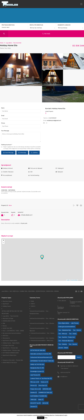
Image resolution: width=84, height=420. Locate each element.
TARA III (33, 306)
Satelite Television (8, 172)
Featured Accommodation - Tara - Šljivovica (39, 329)
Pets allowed (62, 300)
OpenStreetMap (74, 280)
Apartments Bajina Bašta (10, 340)
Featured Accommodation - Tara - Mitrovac (42, 318)
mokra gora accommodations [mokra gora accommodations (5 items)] (66, 326)
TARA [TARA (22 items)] (33, 399)
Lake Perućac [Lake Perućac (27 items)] (75, 323)
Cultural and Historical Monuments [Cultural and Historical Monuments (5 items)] (41, 357)
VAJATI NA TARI (7, 328)
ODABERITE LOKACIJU (64, 25)
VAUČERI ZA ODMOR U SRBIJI (76, 302)
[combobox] (42, 28)
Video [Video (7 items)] (40, 399)
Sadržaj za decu (75, 306)
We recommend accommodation (12, 333)
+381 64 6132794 (65, 372)
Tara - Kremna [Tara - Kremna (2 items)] (77, 330)
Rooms (5, 326)
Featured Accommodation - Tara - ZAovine (42, 323)
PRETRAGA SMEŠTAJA (8, 25)
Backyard (60, 172)
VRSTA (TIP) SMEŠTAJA (36, 25)
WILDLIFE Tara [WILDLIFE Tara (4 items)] (35, 403)
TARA (32, 301)
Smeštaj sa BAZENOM (61, 308)
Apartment (6, 303)
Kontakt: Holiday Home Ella (55, 108)
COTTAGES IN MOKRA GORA (11, 353)
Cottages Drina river (8, 345)
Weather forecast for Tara (64, 313)
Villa (4, 323)
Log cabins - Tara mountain (13, 43)
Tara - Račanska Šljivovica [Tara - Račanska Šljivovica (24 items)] (65, 340)
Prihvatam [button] (40, 417)
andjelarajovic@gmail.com (54, 120)
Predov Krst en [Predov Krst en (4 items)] (35, 389)
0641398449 (52, 118)
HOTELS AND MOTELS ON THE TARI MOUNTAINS (12, 312)
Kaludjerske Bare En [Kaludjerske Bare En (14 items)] (37, 368)
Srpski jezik (24, 223)
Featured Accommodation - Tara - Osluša (42, 333)
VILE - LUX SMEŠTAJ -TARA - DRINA (13, 330)
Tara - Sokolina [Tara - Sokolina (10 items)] (62, 344)
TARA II (33, 303)
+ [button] (3, 240)
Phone (3, 123)
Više (46, 417)
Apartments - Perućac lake (10, 348)
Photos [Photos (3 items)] (33, 385)
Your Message (5, 130)
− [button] (3, 243)
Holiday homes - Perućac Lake (11, 350)
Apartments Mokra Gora (9, 355)
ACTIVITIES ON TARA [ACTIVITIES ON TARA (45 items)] (37, 350)
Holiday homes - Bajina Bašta (11, 343)
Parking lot (61, 168)
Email (2, 115)
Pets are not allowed (36, 168)
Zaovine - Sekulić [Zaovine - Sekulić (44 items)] (63, 347)
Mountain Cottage (8, 318)
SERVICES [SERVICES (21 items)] (47, 389)
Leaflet (68, 280)
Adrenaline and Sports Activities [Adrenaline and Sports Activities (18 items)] (40, 354)
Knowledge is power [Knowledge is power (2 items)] (37, 371)
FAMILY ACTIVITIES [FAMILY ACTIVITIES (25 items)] (37, 364)
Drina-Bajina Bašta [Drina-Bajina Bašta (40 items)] (63, 323)
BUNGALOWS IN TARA (9, 321)
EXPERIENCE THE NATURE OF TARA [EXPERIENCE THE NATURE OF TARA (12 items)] (41, 361)
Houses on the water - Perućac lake (13, 360)
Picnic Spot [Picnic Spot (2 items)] (43, 385)
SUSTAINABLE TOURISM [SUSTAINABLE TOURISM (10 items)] (38, 396)
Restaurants (6, 338)
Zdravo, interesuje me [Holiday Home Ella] (21, 137)
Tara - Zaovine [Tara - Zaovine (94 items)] (73, 344)
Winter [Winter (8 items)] (45, 403)
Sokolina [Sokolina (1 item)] (33, 392)
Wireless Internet (8, 168)
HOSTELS (5, 335)
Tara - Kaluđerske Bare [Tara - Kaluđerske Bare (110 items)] (64, 330)
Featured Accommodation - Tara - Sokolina (42, 338)
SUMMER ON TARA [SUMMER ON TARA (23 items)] (45, 392)
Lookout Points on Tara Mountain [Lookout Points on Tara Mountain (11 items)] (41, 378)
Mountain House (7, 301)
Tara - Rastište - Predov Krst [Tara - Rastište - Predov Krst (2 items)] (66, 337)
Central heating (34, 175)
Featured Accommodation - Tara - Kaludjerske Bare (39, 312)
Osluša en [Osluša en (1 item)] (44, 382)
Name (2, 108)
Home (1, 43)
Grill (31, 172)
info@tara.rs (63, 376)
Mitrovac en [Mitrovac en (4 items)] (34, 382)
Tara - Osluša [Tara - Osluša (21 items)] (72, 333)
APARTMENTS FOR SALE (10, 362)
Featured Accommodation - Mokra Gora (42, 340)
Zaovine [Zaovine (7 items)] (33, 406)
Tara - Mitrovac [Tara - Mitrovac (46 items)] (62, 333)
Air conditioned (7, 175)
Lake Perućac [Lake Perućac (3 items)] (35, 375)
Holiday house (7, 306)
